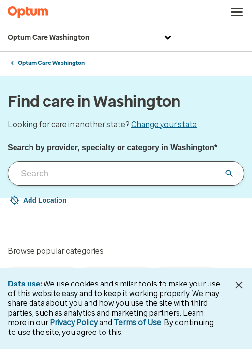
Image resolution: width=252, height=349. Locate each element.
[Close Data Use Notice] (239, 285)
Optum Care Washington (91, 38)
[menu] (237, 12)
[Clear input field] (229, 173)
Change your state (164, 124)
